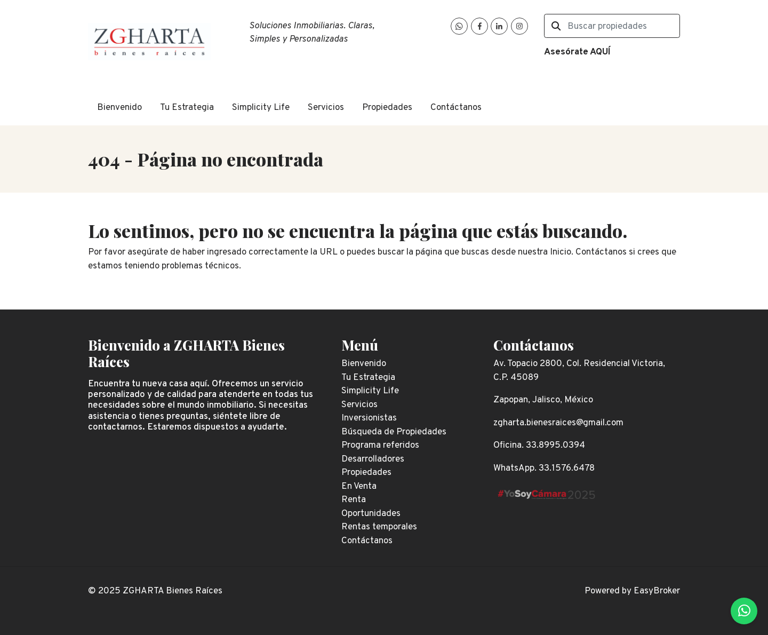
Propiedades (387, 108)
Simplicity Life (261, 108)
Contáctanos (456, 108)
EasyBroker (657, 591)
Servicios (326, 108)
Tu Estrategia (187, 108)
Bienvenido (119, 108)
